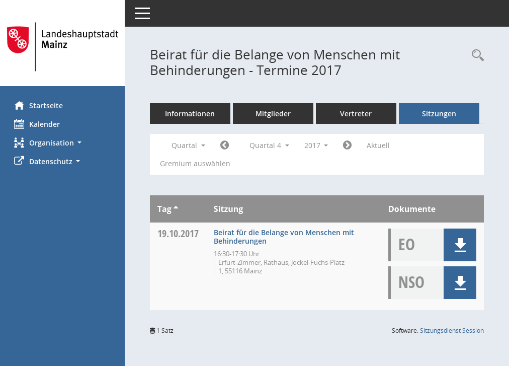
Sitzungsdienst (452, 330)
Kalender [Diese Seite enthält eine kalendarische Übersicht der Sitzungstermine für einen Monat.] (38, 124)
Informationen (191, 113)
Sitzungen (440, 113)
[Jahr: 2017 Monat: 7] (225, 145)
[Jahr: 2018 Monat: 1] (349, 145)
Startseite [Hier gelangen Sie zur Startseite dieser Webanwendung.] (39, 105)
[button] (63, 142)
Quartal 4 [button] (270, 145)
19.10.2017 (179, 233)
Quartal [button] (189, 145)
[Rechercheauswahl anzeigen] (475, 55)
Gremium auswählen (196, 163)
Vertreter (357, 113)
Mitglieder (274, 113)
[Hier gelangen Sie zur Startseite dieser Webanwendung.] (63, 47)
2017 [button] (317, 145)
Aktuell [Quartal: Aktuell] (379, 145)
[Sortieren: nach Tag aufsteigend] (177, 208)
